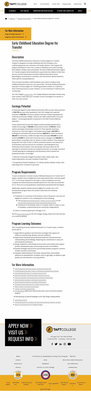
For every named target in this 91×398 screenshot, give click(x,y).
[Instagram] (65, 351)
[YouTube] (69, 351)
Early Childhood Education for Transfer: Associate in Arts (33, 278)
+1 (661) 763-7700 (52, 345)
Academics (12, 18)
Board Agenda (8, 390)
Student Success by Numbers (26, 390)
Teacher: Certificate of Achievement (27, 293)
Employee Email (66, 4)
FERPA (57, 390)
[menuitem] (35, 4)
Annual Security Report (81, 390)
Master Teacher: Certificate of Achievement (29, 291)
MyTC (35, 4)
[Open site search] (85, 3)
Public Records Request (64, 390)
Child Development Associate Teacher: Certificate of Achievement (36, 271)
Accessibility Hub (16, 390)
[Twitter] (56, 351)
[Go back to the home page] (6, 18)
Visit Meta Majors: (21, 295)
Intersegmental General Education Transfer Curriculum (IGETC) (41, 201)
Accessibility (72, 391)
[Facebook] (52, 351)
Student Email (77, 4)
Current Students (44, 4)
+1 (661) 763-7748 (70, 345)
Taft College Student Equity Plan (41, 390)
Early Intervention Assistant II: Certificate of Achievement (34, 286)
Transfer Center (29, 94)
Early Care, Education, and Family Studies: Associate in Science (35, 280)
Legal (53, 390)
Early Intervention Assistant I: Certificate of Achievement (33, 284)
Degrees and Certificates (24, 18)
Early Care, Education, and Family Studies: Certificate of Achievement (37, 282)
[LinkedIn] (61, 351)
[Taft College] (61, 336)
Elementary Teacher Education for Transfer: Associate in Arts (35, 289)
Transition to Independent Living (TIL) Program (50, 363)
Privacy (50, 391)
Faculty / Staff (56, 4)
